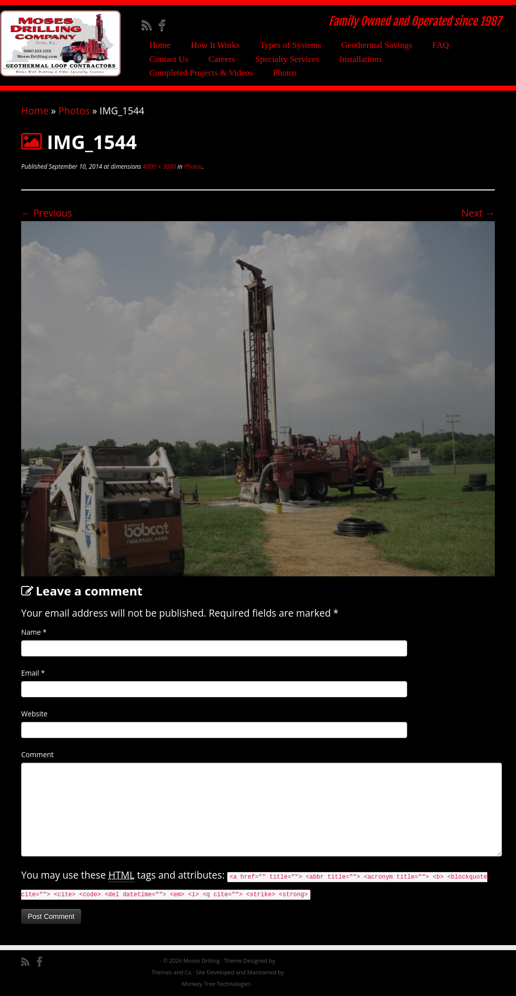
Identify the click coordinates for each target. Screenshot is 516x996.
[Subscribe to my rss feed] (150, 24)
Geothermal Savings (376, 45)
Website (34, 713)
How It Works (215, 45)
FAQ (440, 45)
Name (34, 632)
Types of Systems (290, 45)
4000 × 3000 (158, 166)
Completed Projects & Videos (200, 73)
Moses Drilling (201, 960)
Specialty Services (287, 59)
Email (33, 673)
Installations (360, 59)
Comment (37, 754)
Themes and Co (171, 972)
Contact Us (168, 59)
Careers (222, 59)
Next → (478, 213)
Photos (285, 73)
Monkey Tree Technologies (216, 983)
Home (159, 45)
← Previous (46, 213)
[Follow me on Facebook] (165, 24)
